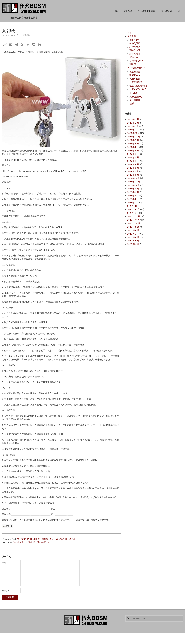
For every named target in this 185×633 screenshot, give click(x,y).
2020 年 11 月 (133, 220)
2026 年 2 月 (133, 123)
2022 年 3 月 (133, 195)
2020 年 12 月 (133, 216)
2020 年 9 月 (133, 227)
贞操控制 (26, 35)
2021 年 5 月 (133, 213)
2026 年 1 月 (133, 126)
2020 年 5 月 (133, 240)
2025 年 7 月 (133, 147)
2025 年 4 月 (133, 157)
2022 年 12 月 (133, 185)
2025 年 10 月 (133, 136)
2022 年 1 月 (133, 202)
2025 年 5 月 (133, 154)
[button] (179, 11)
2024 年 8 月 (133, 168)
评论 (4, 562)
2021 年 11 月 (133, 206)
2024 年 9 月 (133, 164)
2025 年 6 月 (133, 150)
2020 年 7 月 (133, 233)
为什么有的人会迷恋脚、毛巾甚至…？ (31, 542)
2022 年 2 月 (133, 199)
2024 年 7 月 (133, 171)
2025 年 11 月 (133, 133)
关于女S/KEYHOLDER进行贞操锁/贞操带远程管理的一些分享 (46, 539)
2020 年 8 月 (133, 230)
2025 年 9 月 (133, 140)
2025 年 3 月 (133, 161)
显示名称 (6, 591)
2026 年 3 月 (133, 119)
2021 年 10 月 (133, 209)
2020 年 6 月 (133, 237)
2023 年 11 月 (133, 178)
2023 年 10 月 (133, 181)
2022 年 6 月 (133, 188)
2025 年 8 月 (133, 143)
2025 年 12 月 (133, 129)
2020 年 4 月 (133, 244)
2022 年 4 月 (133, 192)
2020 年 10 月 (133, 223)
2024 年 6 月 (133, 175)
